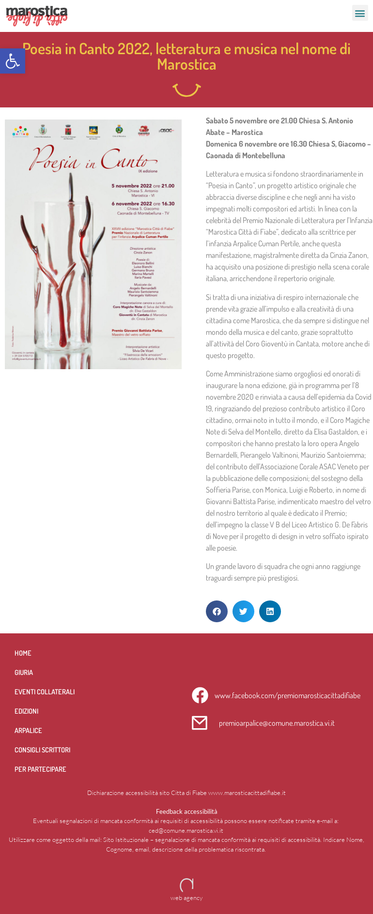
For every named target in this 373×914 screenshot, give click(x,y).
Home (23, 652)
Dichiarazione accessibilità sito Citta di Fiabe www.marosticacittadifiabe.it (186, 792)
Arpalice (28, 730)
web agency (186, 897)
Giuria (24, 672)
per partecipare (40, 768)
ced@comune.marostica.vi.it (186, 830)
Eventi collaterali (45, 691)
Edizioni (26, 710)
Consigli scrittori (42, 749)
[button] (12, 61)
